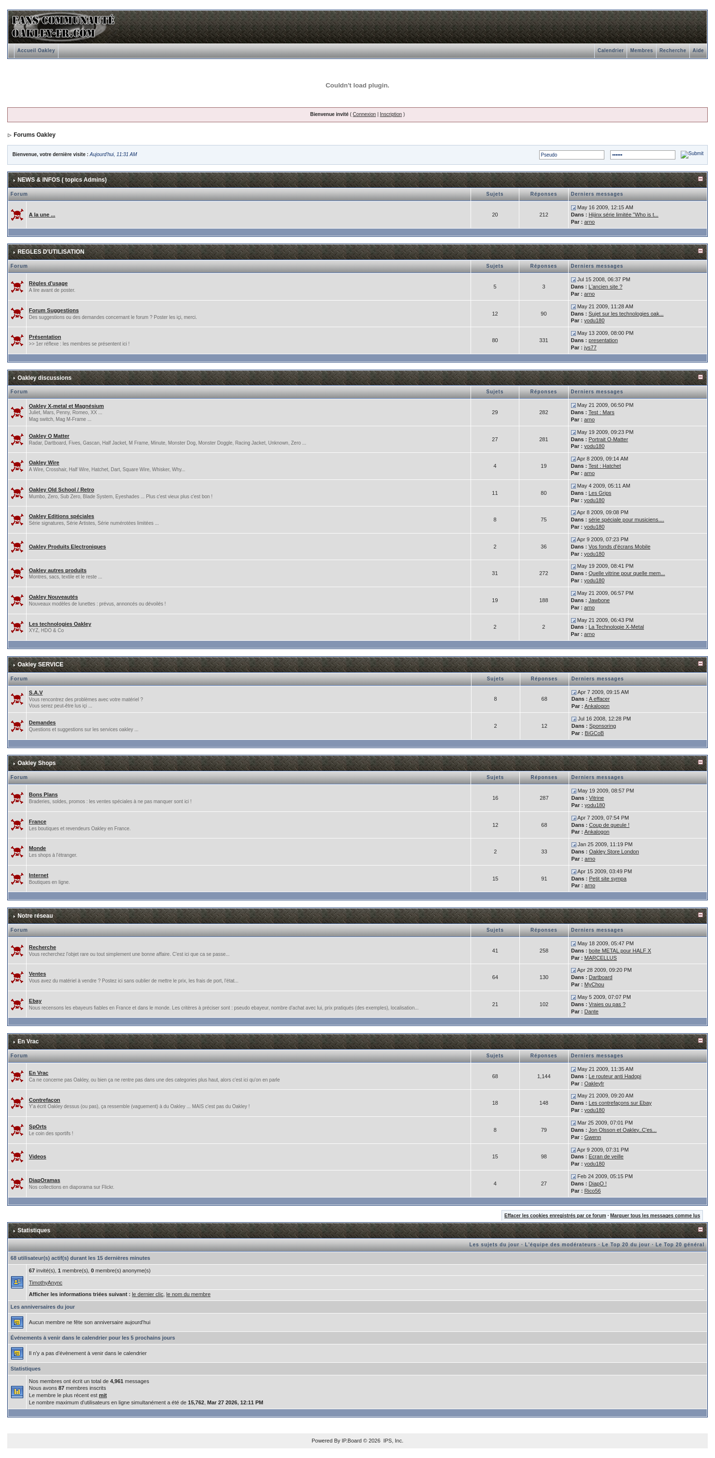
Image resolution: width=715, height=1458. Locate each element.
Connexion (364, 114)
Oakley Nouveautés (53, 597)
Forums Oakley (35, 134)
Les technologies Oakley (60, 624)
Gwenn (592, 1137)
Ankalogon (597, 706)
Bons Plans (43, 794)
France (37, 821)
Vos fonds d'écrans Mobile (619, 546)
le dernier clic (147, 1294)
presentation (603, 340)
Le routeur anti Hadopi (615, 1076)
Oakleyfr (594, 1083)
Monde (37, 848)
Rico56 (592, 1191)
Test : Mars (601, 412)
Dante (592, 1011)
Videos (37, 1156)
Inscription (391, 114)
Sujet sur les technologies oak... (625, 314)
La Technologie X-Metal (616, 627)
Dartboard (601, 977)
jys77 (590, 347)
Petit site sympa (608, 878)
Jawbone (599, 600)
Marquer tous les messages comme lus (655, 1215)
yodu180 (594, 320)
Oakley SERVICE (40, 664)
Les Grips (599, 493)
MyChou (594, 984)
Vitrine (596, 798)
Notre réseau (35, 915)
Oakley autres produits (57, 570)
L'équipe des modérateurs (561, 1244)
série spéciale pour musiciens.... (626, 519)
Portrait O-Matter (608, 439)
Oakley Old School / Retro (61, 489)
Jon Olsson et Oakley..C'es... (623, 1130)
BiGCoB (594, 733)
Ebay (35, 1001)
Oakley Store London (614, 851)
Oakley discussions (44, 378)
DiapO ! (598, 1183)
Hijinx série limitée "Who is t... (623, 214)
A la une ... (42, 214)
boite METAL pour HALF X (620, 950)
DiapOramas (44, 1180)
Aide (698, 50)
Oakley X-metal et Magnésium (66, 406)
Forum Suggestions (54, 310)
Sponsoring (602, 726)
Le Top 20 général (680, 1244)
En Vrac (28, 1041)
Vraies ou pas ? (607, 1004)
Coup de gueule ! (609, 825)
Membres (641, 50)
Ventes (37, 974)
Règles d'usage (48, 283)
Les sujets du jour (495, 1244)
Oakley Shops (36, 763)
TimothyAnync (45, 1282)
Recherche (672, 50)
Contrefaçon (44, 1100)
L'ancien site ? (605, 286)
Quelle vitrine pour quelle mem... (626, 573)
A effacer (599, 699)
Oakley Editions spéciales (61, 516)
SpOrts (38, 1126)
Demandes (42, 722)
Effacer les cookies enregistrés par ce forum (555, 1215)
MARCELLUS (601, 958)
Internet (38, 875)
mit (103, 1395)
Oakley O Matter (49, 436)
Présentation (45, 337)
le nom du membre (188, 1294)
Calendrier (611, 50)
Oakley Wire (44, 462)
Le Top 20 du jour (626, 1244)
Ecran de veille (606, 1156)
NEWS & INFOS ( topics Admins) (62, 179)
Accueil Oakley (36, 50)
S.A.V (36, 692)
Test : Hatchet (604, 466)
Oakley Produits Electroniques (67, 546)
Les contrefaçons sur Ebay (620, 1103)
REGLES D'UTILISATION (51, 251)
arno (589, 222)
